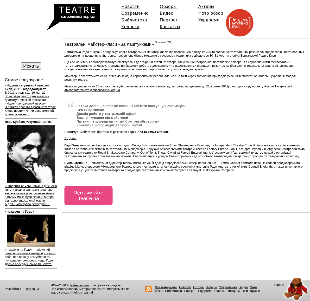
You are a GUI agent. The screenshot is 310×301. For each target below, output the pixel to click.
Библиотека (134, 20)
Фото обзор (210, 13)
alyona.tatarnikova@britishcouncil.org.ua (92, 90)
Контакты (170, 26)
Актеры (206, 6)
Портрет (169, 20)
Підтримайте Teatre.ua (88, 195)
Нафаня (278, 285)
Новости (130, 6)
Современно (135, 13)
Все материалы (166, 287)
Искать (31, 66)
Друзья (255, 291)
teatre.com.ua (79, 285)
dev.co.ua (32, 289)
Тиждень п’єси (238, 291)
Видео (167, 13)
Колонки (130, 26)
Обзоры (168, 6)
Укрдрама (209, 20)
